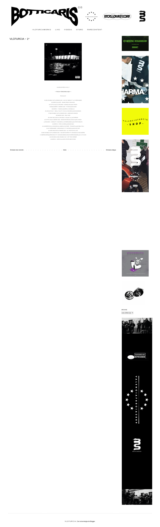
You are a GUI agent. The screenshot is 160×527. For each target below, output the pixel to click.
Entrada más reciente (16, 150)
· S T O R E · (80, 30)
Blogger (92, 521)
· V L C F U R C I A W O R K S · (41, 30)
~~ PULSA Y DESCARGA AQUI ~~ (63, 91)
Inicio (64, 150)
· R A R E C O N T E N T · (95, 30)
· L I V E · (57, 30)
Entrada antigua (111, 150)
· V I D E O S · (68, 30)
